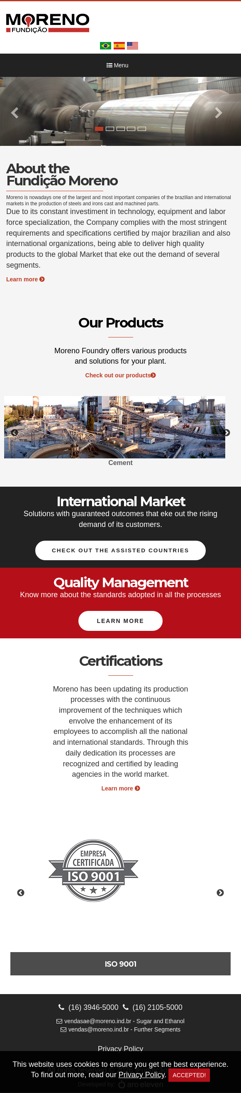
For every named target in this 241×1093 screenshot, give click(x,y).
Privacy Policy (120, 1049)
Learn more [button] (120, 621)
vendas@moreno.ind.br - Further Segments (120, 1030)
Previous (14, 433)
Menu (118, 65)
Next (226, 433)
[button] (18, 111)
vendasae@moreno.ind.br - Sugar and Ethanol (120, 1021)
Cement (120, 462)
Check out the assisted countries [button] (120, 550)
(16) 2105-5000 (153, 1007)
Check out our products (120, 375)
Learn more (25, 279)
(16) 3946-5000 (87, 1007)
